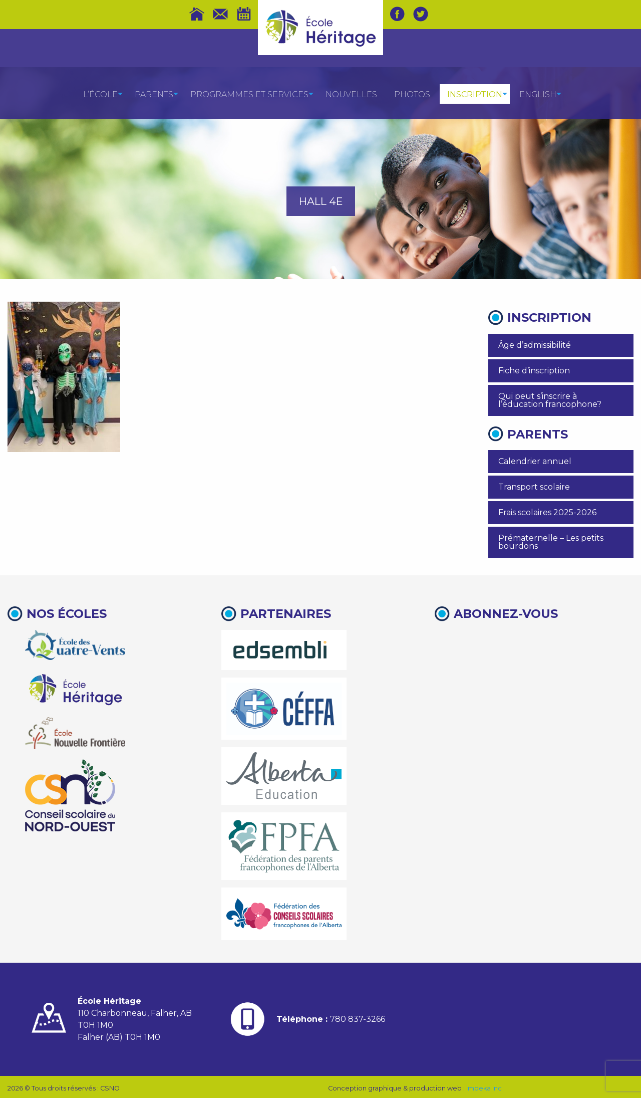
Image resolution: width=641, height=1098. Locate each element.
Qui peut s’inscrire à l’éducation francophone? (549, 400)
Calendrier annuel (534, 461)
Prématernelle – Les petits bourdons (550, 542)
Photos (412, 94)
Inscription (474, 94)
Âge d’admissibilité (534, 345)
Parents (154, 94)
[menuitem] (100, 94)
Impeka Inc (484, 1088)
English (537, 94)
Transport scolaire (534, 487)
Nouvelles (351, 94)
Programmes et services (249, 94)
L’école (100, 94)
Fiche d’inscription (534, 370)
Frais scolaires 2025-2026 (547, 512)
